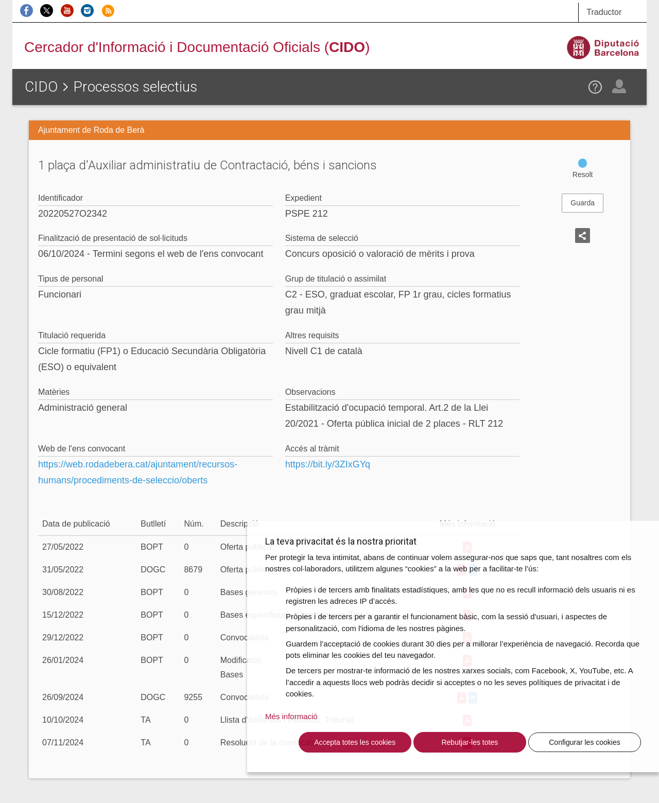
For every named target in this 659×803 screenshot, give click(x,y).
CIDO (41, 86)
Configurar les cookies (584, 742)
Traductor (603, 12)
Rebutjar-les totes (469, 742)
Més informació (291, 716)
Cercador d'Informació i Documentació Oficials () (197, 47)
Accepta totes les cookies (354, 742)
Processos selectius (135, 86)
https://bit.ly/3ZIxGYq (327, 464)
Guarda (582, 203)
